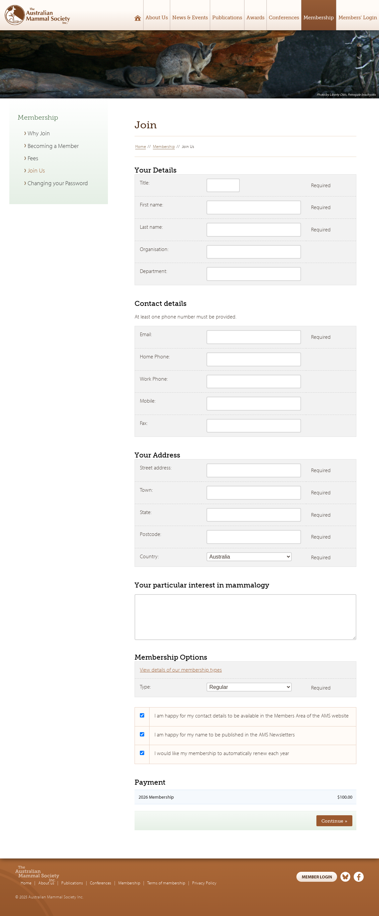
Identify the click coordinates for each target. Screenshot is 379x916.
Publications (227, 18)
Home (140, 146)
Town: (146, 489)
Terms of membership (210, 876)
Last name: (151, 226)
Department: (153, 271)
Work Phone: (154, 378)
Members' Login (357, 18)
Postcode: (150, 534)
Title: (145, 182)
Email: (146, 334)
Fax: (144, 423)
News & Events (190, 18)
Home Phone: (155, 356)
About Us (157, 18)
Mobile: (148, 400)
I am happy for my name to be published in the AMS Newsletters (225, 734)
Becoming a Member (53, 146)
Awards (255, 18)
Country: (149, 556)
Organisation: (154, 249)
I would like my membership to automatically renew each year (222, 753)
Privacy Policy (248, 876)
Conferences (284, 18)
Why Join (39, 133)
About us (90, 876)
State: (146, 512)
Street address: (156, 467)
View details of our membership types (181, 669)
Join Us (36, 170)
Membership (318, 18)
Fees (33, 158)
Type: (145, 686)
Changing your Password (58, 183)
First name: (151, 204)
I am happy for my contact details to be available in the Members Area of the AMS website (252, 715)
